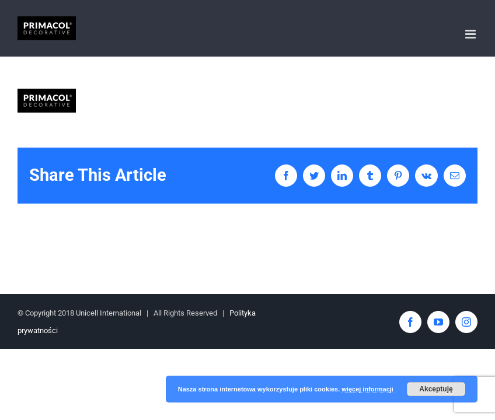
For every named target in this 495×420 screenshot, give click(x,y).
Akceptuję (435, 389)
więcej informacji (367, 389)
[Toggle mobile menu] (471, 34)
